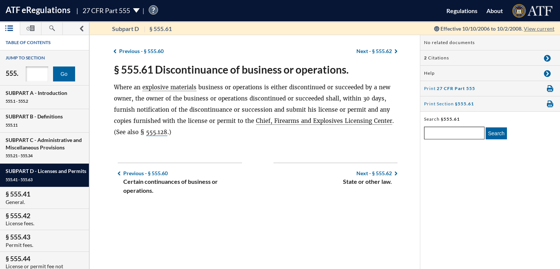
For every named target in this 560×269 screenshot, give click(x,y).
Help (429, 73)
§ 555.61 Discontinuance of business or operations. (231, 69)
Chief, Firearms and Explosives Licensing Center (324, 120)
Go (64, 74)
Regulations (461, 10)
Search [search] (496, 133)
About (494, 10)
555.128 (156, 132)
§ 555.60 (141, 51)
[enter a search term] (454, 133)
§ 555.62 (374, 51)
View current (539, 28)
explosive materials (169, 87)
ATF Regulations (38, 10)
